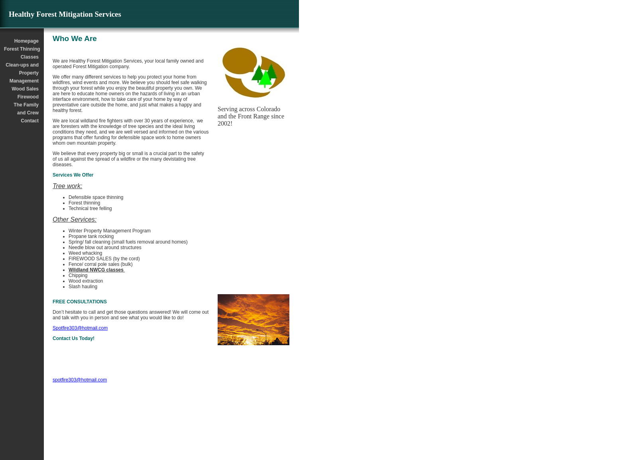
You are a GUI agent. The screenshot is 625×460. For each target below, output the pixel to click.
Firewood (28, 97)
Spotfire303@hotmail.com (80, 328)
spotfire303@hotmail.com (80, 380)
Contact (30, 121)
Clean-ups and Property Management (22, 73)
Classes (30, 57)
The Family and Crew (26, 109)
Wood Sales (25, 89)
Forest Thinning (22, 49)
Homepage (26, 41)
